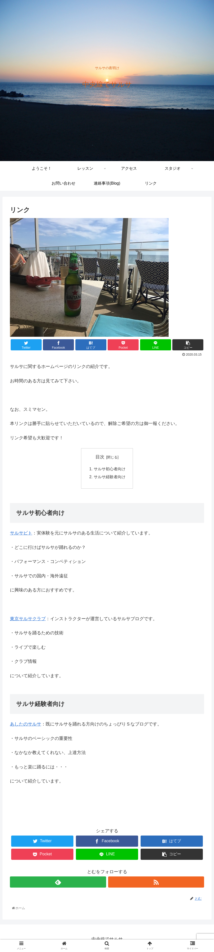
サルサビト (21, 533)
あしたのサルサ (25, 724)
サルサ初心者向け (109, 469)
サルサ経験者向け (109, 477)
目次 (99, 456)
